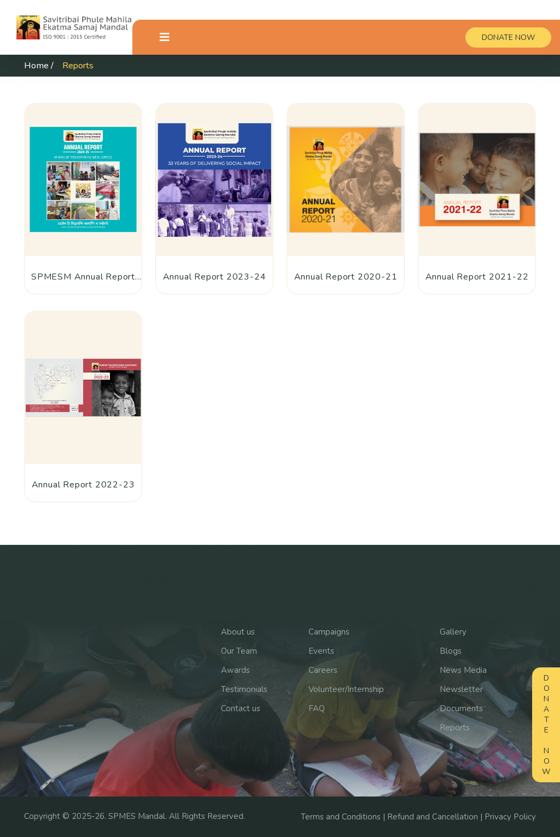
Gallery (453, 631)
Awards (235, 670)
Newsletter (461, 689)
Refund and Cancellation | (436, 816)
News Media (463, 670)
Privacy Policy (510, 816)
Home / (39, 66)
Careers (322, 670)
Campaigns (328, 631)
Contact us (240, 708)
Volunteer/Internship (346, 689)
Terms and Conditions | (344, 816)
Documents (461, 708)
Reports (455, 727)
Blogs (451, 651)
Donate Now (546, 725)
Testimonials (244, 689)
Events (321, 651)
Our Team (239, 651)
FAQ (316, 708)
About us (238, 631)
